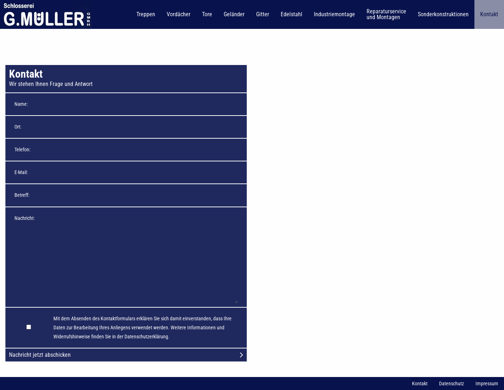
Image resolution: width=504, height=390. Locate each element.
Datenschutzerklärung (146, 336)
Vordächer (178, 14)
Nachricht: (24, 218)
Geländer (234, 14)
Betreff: (21, 195)
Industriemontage (334, 14)
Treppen (145, 14)
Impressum (486, 383)
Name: (21, 104)
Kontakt (489, 14)
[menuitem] (46, 14)
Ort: (17, 127)
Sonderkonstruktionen (443, 14)
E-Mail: (21, 172)
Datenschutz (451, 383)
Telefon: (22, 149)
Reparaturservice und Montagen (386, 14)
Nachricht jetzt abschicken (126, 354)
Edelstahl (291, 14)
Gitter (262, 14)
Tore (207, 14)
